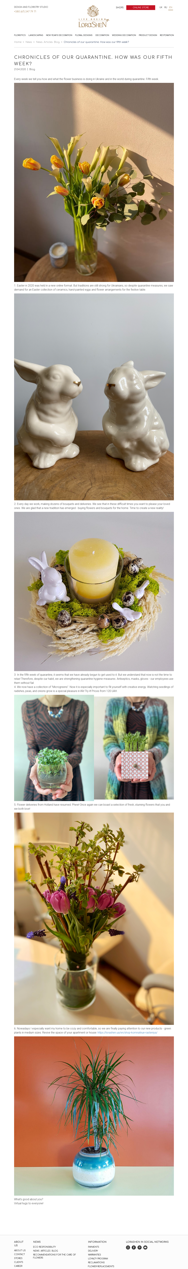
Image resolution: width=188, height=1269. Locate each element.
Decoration (102, 35)
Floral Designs (83, 35)
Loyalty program (98, 1258)
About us (20, 1250)
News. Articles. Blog (48, 42)
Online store (141, 7)
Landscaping (36, 35)
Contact (19, 1254)
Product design (148, 35)
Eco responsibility (44, 1247)
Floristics (20, 35)
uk (160, 7)
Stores (18, 1258)
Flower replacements (101, 1266)
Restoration (167, 35)
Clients (18, 1262)
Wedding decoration (124, 35)
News (28, 42)
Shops (120, 7)
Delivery (93, 1251)
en (170, 7)
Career (18, 1266)
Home (17, 42)
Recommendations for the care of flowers (54, 1256)
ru (165, 7)
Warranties (94, 1255)
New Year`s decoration (59, 35)
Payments (93, 1247)
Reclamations (96, 1262)
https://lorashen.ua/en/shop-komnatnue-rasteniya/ (127, 1032)
